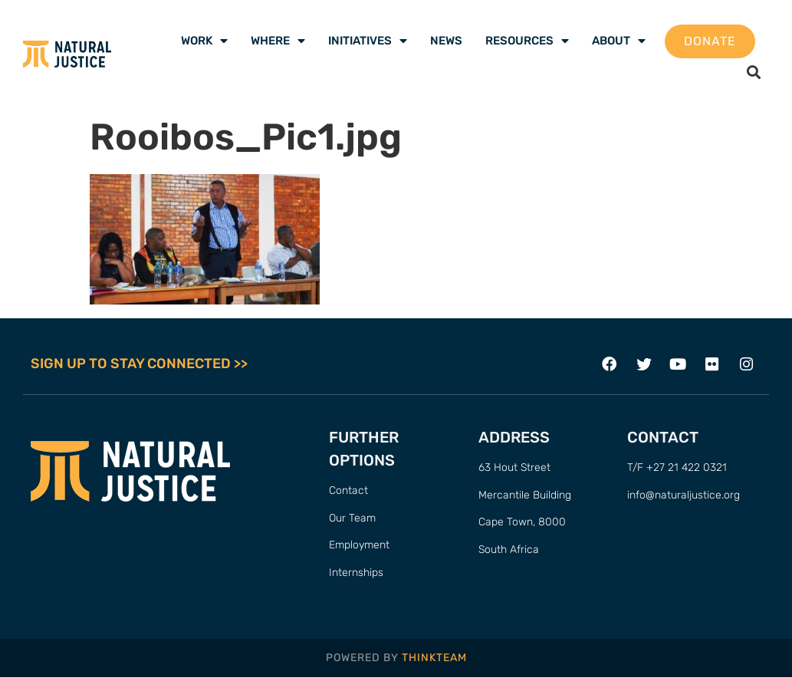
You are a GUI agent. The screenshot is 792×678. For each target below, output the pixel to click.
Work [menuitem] (204, 41)
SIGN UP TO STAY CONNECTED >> (139, 364)
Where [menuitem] (278, 41)
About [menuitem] (619, 41)
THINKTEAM (434, 657)
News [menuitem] (446, 41)
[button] (754, 71)
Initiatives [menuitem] (367, 41)
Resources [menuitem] (527, 41)
